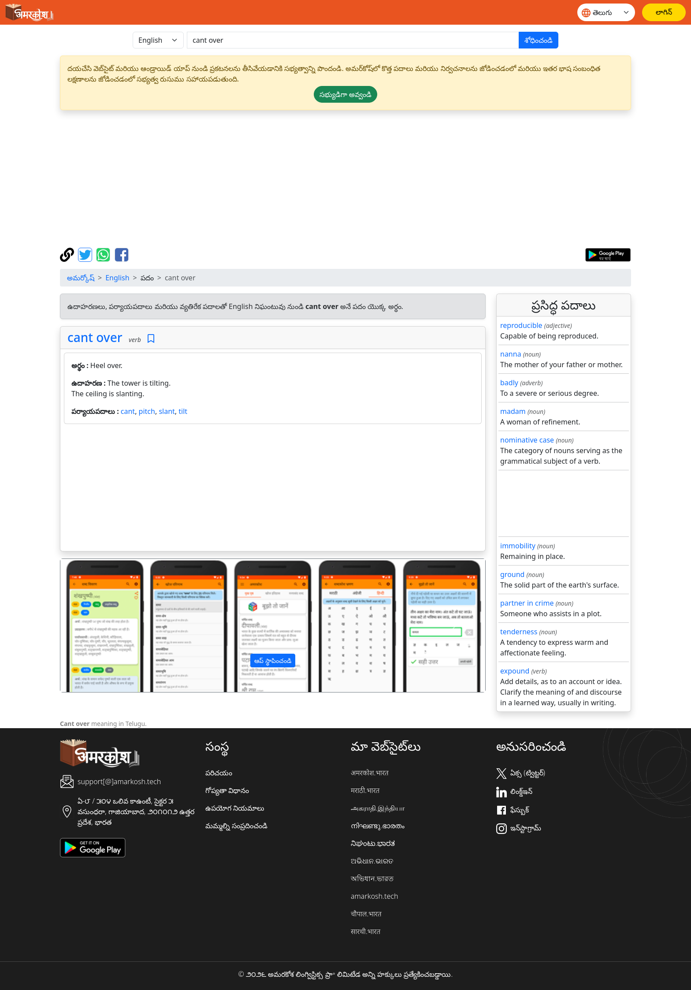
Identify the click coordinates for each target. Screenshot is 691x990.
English (117, 278)
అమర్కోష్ (80, 278)
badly (509, 382)
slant (167, 411)
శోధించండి (538, 40)
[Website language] (606, 12)
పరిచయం (218, 773)
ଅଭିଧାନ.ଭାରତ (372, 861)
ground (512, 574)
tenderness (518, 631)
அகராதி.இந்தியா (378, 808)
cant (128, 411)
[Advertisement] (345, 179)
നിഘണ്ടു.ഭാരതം (378, 825)
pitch (147, 411)
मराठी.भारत (365, 790)
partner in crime (527, 603)
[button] (92, 625)
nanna (510, 354)
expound (514, 671)
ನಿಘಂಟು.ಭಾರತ (373, 843)
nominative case (527, 440)
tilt (182, 411)
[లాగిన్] (664, 12)
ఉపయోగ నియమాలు (234, 808)
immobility (517, 546)
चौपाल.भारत (366, 914)
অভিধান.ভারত (372, 878)
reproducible (521, 325)
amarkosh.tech (374, 896)
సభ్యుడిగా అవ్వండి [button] (345, 94)
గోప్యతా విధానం (227, 790)
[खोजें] (353, 40)
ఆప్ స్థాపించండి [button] (272, 660)
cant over (95, 337)
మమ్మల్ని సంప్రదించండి (236, 825)
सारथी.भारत (365, 931)
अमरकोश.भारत (370, 773)
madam (513, 411)
